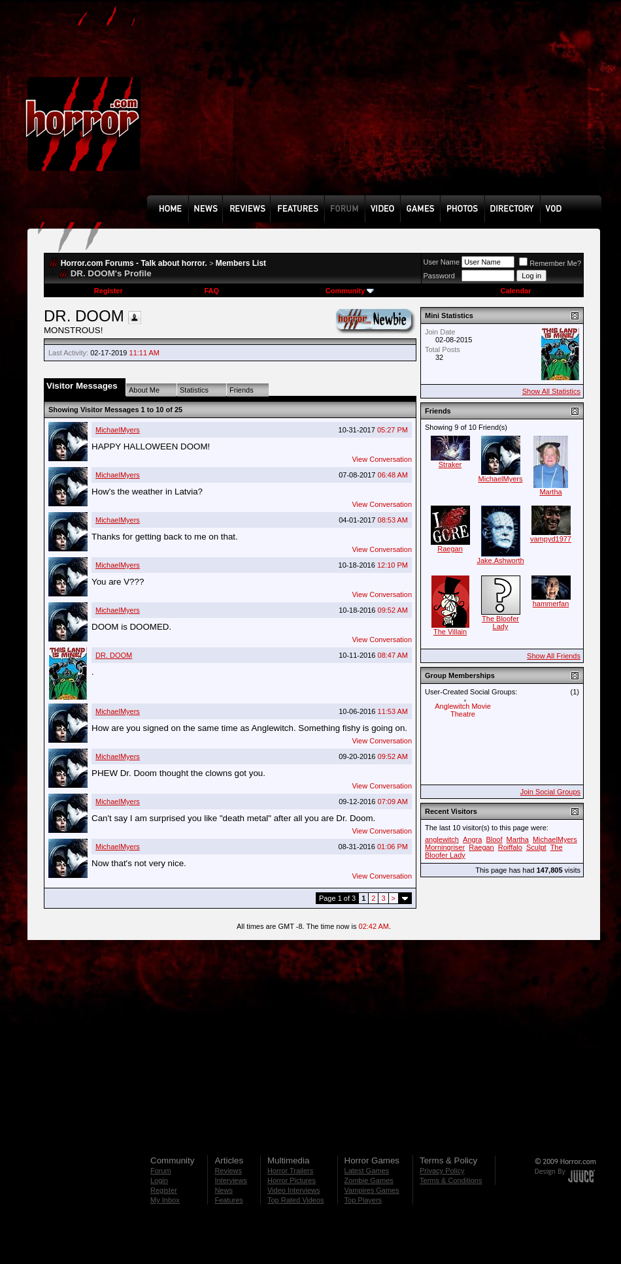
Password (439, 276)
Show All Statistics (551, 391)
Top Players (363, 1200)
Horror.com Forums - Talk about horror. (134, 263)
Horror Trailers (290, 1171)
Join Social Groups (550, 792)
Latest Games (366, 1171)
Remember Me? (550, 263)
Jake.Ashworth (500, 560)
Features (228, 1200)
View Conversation (382, 459)
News (223, 1190)
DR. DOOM (113, 655)
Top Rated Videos (295, 1200)
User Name (442, 262)
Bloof (494, 839)
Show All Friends (553, 656)
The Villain (450, 632)
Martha (550, 492)
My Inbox (165, 1200)
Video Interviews (293, 1190)
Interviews (230, 1180)
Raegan (450, 549)
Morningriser (445, 847)
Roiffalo (510, 847)
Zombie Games (369, 1180)
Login (159, 1180)
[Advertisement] (237, 107)
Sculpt (536, 847)
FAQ (211, 291)
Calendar (515, 291)
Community (350, 291)
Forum (160, 1171)
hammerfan (551, 604)
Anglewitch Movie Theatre (463, 710)
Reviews (228, 1171)
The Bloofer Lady (500, 622)
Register (108, 291)
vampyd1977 (550, 539)
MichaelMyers (117, 430)
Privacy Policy (442, 1171)
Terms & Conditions (451, 1180)
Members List (241, 263)
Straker (450, 464)
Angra (472, 839)
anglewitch (442, 839)
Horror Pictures (291, 1180)
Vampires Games (371, 1190)
